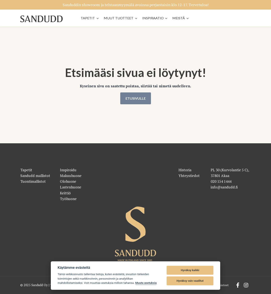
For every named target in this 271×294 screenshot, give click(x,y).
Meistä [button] (178, 18)
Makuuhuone (71, 175)
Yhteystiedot (189, 175)
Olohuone (68, 181)
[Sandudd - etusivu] (41, 18)
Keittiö (65, 193)
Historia (184, 169)
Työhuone (68, 198)
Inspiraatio (153, 18)
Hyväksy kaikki (190, 270)
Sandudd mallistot (35, 175)
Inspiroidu (68, 169)
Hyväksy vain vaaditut (190, 280)
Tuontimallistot (33, 181)
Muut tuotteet (118, 18)
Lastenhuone (70, 187)
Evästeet (223, 285)
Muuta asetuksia (146, 282)
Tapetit (88, 18)
